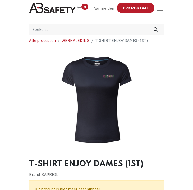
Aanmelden (104, 8)
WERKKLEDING (75, 40)
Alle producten (42, 40)
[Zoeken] (156, 29)
